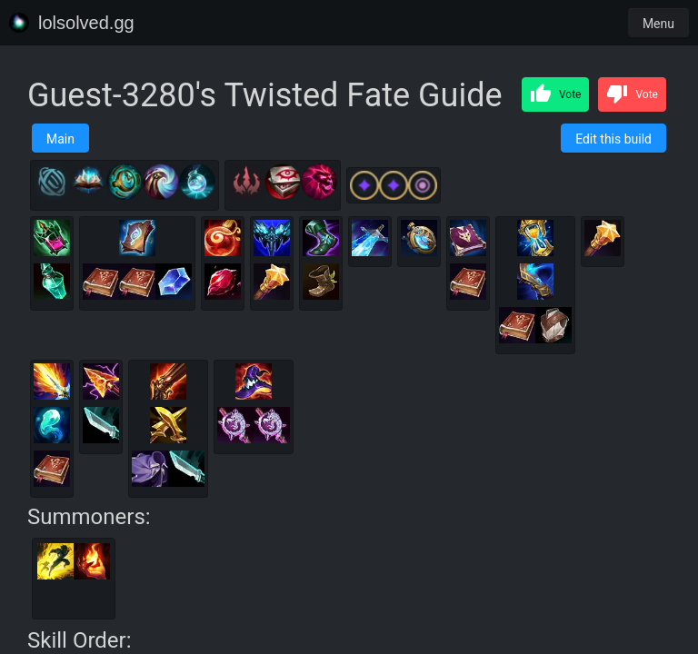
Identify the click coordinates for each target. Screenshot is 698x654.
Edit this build (613, 139)
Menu (658, 23)
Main (60, 139)
